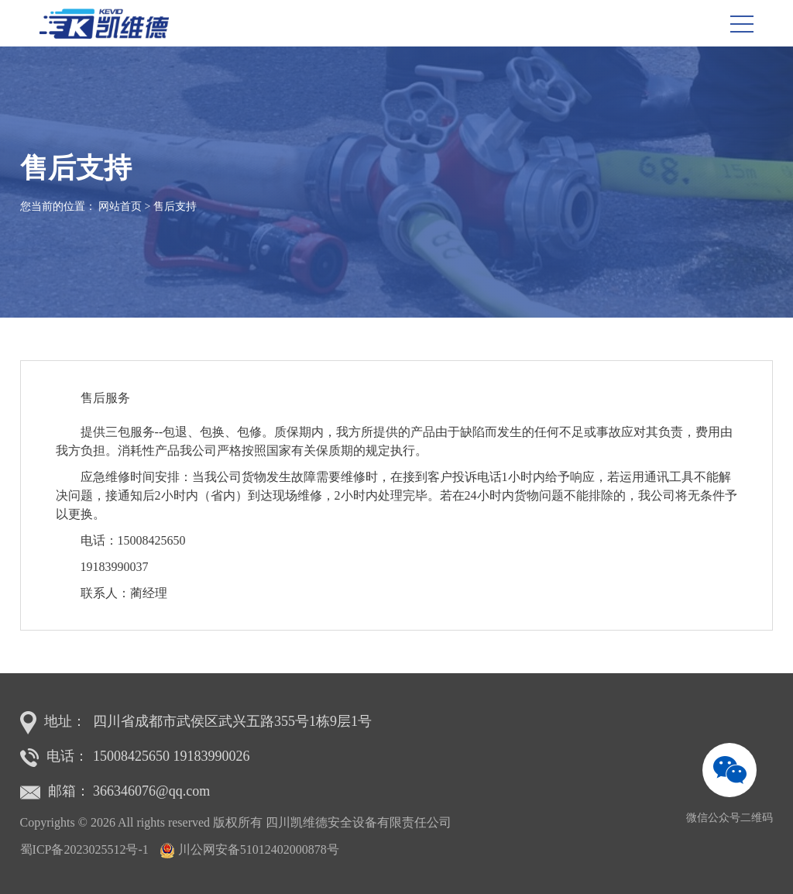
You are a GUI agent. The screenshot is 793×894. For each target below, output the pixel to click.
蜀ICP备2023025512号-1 (84, 849)
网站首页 (120, 206)
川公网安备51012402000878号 (258, 849)
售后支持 (175, 206)
